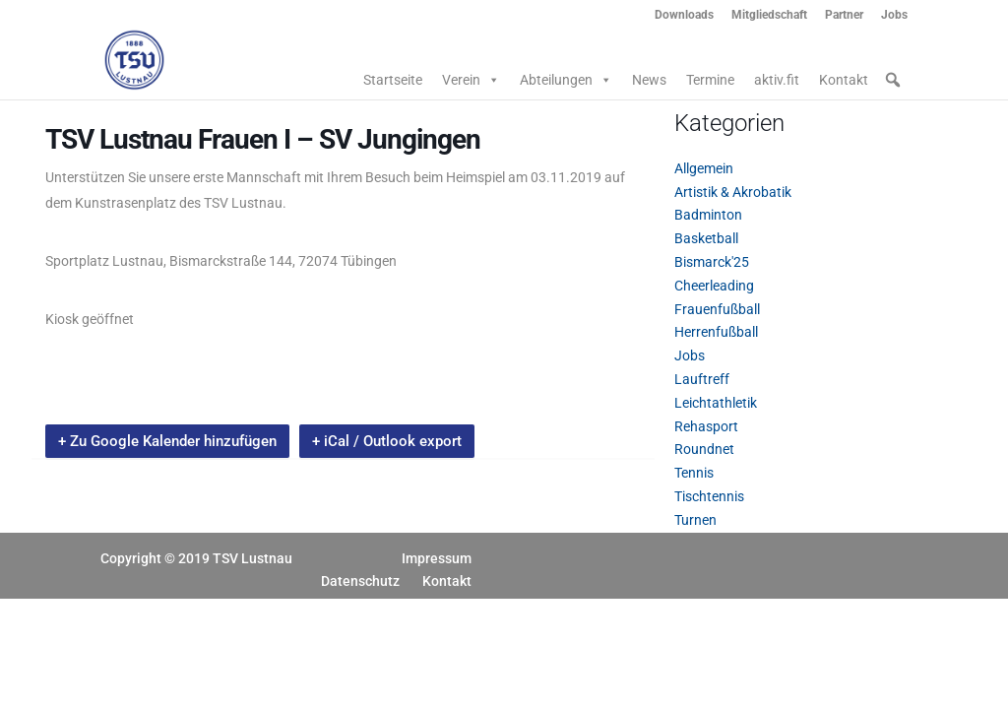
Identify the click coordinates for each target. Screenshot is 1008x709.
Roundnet (704, 449)
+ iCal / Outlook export (387, 441)
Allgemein (703, 168)
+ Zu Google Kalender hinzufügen (167, 441)
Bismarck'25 (711, 262)
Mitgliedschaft (769, 15)
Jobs (894, 15)
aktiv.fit (776, 80)
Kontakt (843, 80)
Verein (471, 79)
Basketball (706, 238)
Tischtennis (709, 496)
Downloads (684, 15)
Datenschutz (360, 581)
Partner (844, 15)
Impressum (437, 558)
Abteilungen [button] (566, 79)
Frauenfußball (717, 309)
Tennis (694, 473)
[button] (893, 80)
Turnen (695, 520)
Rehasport (706, 426)
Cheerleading (714, 285)
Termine (710, 80)
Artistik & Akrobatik (732, 192)
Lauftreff (701, 379)
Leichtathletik (715, 403)
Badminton (708, 215)
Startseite (392, 80)
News (649, 80)
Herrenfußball (716, 332)
